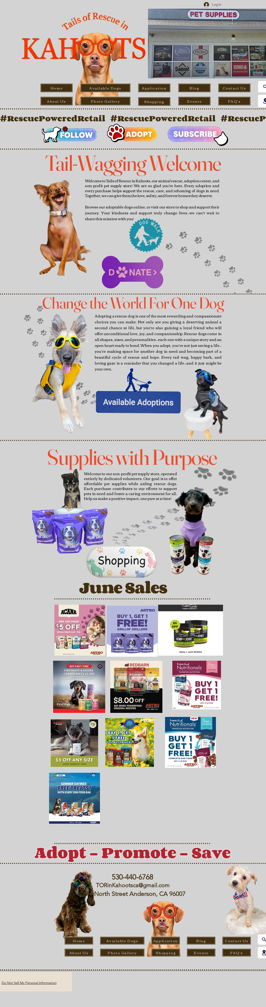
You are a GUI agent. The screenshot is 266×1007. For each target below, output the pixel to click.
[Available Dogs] (105, 87)
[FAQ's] (234, 101)
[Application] (154, 87)
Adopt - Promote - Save (133, 852)
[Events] (194, 101)
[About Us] (56, 101)
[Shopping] (154, 101)
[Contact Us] (234, 87)
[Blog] (194, 87)
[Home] (56, 87)
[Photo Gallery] (105, 101)
